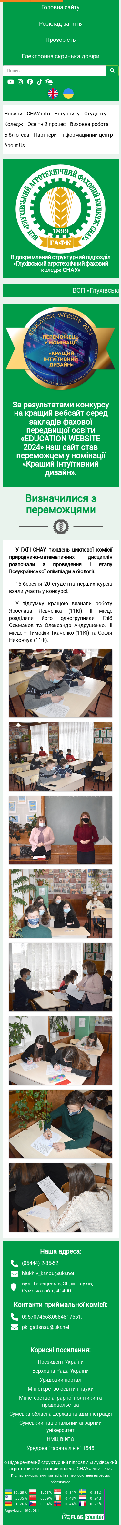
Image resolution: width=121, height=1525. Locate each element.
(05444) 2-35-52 (40, 1263)
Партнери (45, 135)
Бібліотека (16, 135)
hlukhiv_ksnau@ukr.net (48, 1273)
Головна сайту (60, 7)
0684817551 (66, 1317)
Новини (13, 114)
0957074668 (36, 1317)
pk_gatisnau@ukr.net (45, 1327)
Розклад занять (60, 23)
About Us (14, 145)
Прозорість (60, 39)
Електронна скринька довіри (60, 56)
